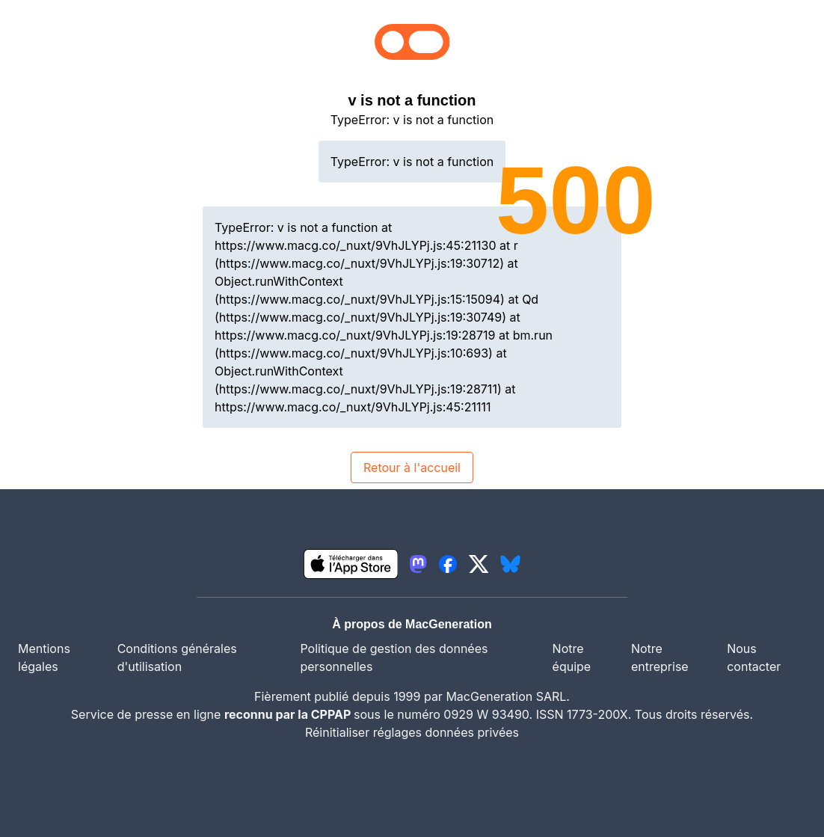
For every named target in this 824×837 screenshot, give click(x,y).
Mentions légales (44, 657)
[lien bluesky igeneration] (510, 564)
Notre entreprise (660, 657)
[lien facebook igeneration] (448, 564)
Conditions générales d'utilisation (177, 657)
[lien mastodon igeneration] (418, 564)
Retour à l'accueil (412, 467)
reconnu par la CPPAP (289, 714)
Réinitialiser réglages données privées (412, 732)
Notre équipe (572, 657)
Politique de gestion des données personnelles (394, 657)
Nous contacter (754, 657)
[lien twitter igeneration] (479, 564)
